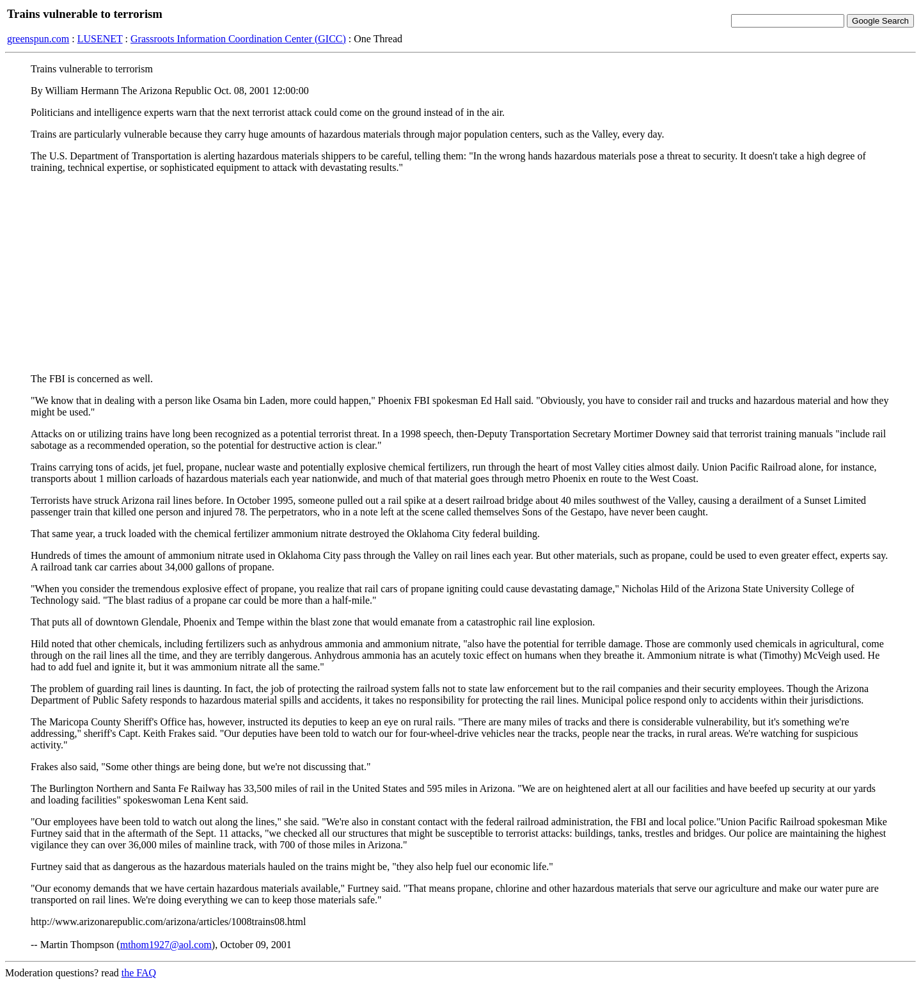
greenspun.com (38, 38)
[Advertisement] (460, 273)
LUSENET (100, 38)
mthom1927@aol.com (166, 944)
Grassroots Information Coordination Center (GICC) (238, 38)
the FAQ (139, 972)
